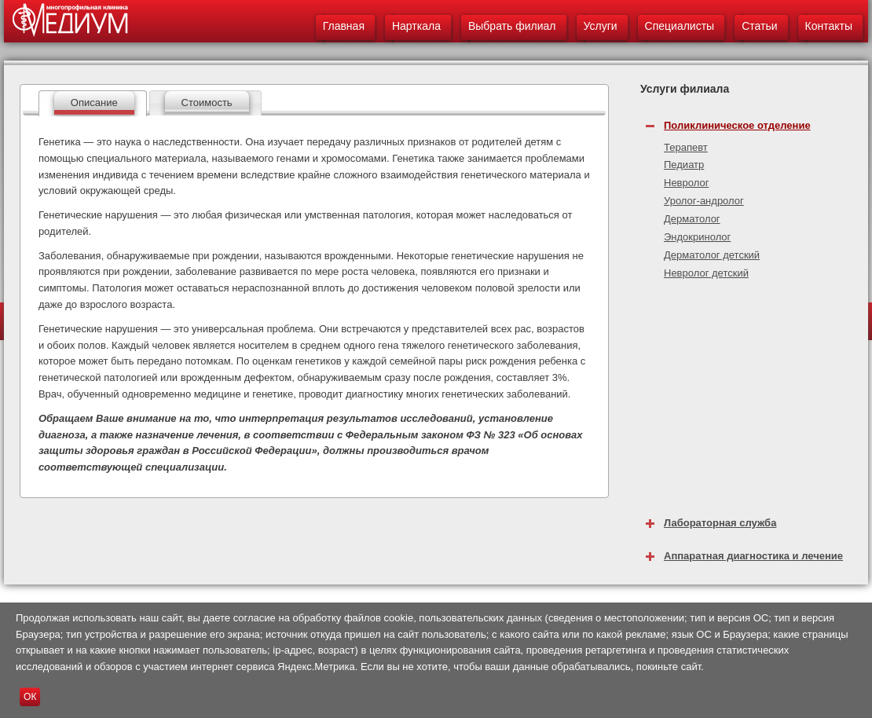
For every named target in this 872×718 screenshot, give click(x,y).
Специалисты (680, 26)
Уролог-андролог (704, 201)
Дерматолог (692, 219)
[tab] (92, 103)
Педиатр (684, 164)
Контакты (828, 26)
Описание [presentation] (94, 102)
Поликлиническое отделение (737, 125)
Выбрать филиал (512, 26)
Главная (344, 26)
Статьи (759, 26)
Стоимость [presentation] (207, 102)
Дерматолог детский (712, 255)
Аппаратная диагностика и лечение (753, 556)
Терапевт (686, 147)
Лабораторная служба (720, 523)
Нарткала (416, 26)
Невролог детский (706, 273)
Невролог (686, 183)
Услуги (600, 26)
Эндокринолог (697, 237)
